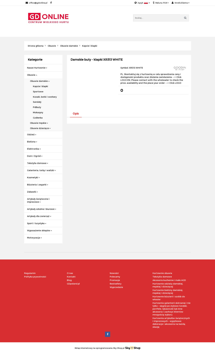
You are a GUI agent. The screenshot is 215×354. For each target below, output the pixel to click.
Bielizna (32, 141)
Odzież (31, 134)
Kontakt (71, 276)
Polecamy (115, 276)
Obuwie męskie (39, 123)
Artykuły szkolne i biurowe (41, 209)
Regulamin (30, 273)
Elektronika (34, 149)
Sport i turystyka (36, 223)
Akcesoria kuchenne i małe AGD (169, 280)
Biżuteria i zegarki (37, 184)
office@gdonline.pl (36, 3)
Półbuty (37, 107)
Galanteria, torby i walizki (41, 170)
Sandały (37, 102)
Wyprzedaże (116, 287)
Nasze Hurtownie (37, 67)
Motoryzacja (34, 237)
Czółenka (38, 117)
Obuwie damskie (39, 81)
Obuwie (32, 75)
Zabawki (32, 192)
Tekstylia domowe (37, 163)
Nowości (114, 273)
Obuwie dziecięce (40, 128)
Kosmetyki (33, 177)
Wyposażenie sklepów (39, 230)
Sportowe (38, 91)
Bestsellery (115, 283)
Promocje (115, 280)
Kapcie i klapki (40, 86)
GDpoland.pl (73, 283)
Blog (69, 280)
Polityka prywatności (35, 276)
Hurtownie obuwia (162, 273)
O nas (70, 273)
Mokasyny (38, 112)
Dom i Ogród (34, 156)
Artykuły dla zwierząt (39, 216)
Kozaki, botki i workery (45, 97)
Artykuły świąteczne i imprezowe (38, 200)
